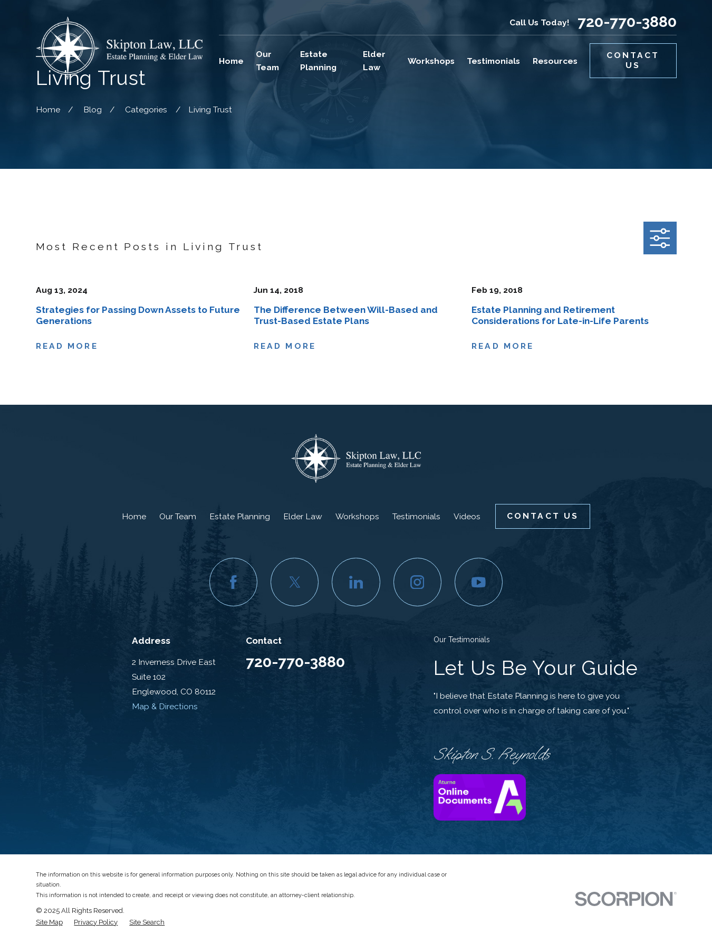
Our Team (177, 516)
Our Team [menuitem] (267, 60)
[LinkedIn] (356, 582)
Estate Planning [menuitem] (318, 60)
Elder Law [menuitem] (374, 60)
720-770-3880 (627, 22)
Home (134, 516)
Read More (67, 345)
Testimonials (416, 516)
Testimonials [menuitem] (493, 61)
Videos (467, 516)
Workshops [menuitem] (431, 61)
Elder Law (302, 516)
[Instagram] (417, 582)
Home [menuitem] (231, 61)
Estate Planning (239, 516)
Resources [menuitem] (555, 61)
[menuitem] (49, 922)
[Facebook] (233, 582)
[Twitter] (295, 582)
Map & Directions (165, 706)
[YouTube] (479, 582)
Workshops (357, 516)
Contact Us (633, 60)
